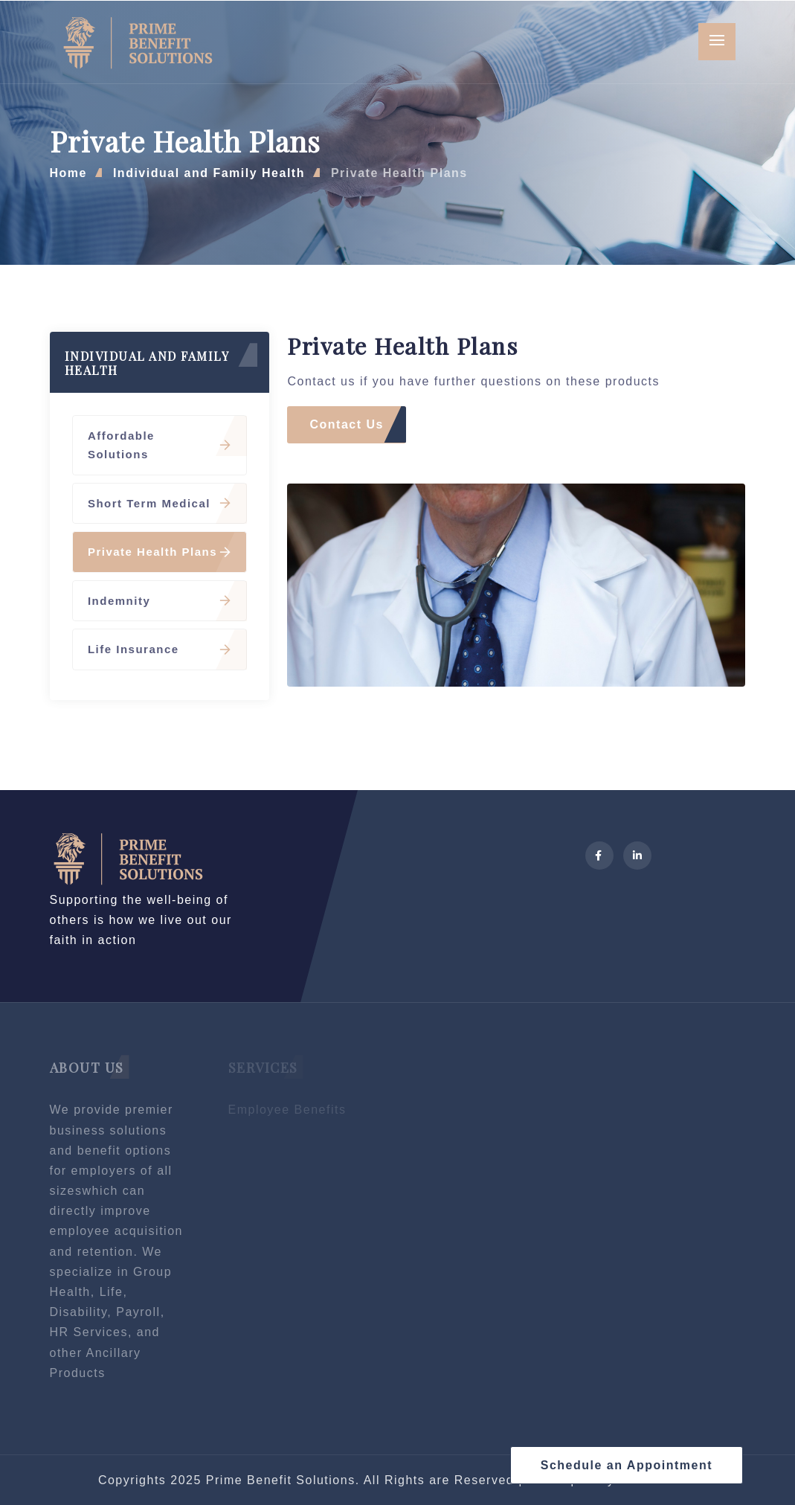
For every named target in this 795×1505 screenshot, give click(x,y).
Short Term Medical (159, 503)
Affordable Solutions (159, 445)
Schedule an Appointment (626, 1465)
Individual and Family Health (209, 173)
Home (68, 173)
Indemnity (159, 600)
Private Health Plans (399, 173)
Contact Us (346, 424)
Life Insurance (159, 649)
